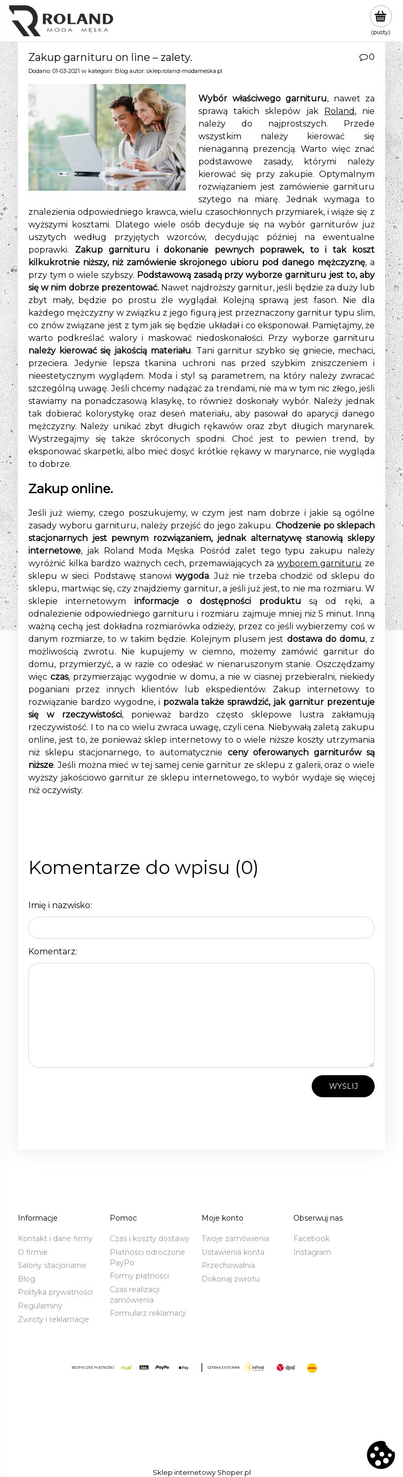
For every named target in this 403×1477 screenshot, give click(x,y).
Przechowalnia (228, 1265)
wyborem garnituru (319, 563)
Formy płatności (139, 1276)
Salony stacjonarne (52, 1265)
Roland (339, 111)
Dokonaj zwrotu (231, 1279)
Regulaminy (40, 1305)
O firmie (33, 1252)
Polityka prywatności (55, 1292)
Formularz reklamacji (148, 1313)
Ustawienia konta (233, 1252)
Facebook (311, 1238)
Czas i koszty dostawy (149, 1238)
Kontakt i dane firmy (55, 1238)
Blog (121, 71)
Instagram (312, 1252)
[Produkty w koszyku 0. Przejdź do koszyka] (381, 20)
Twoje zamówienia (235, 1238)
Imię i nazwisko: (60, 905)
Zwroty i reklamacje (53, 1319)
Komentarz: (52, 951)
